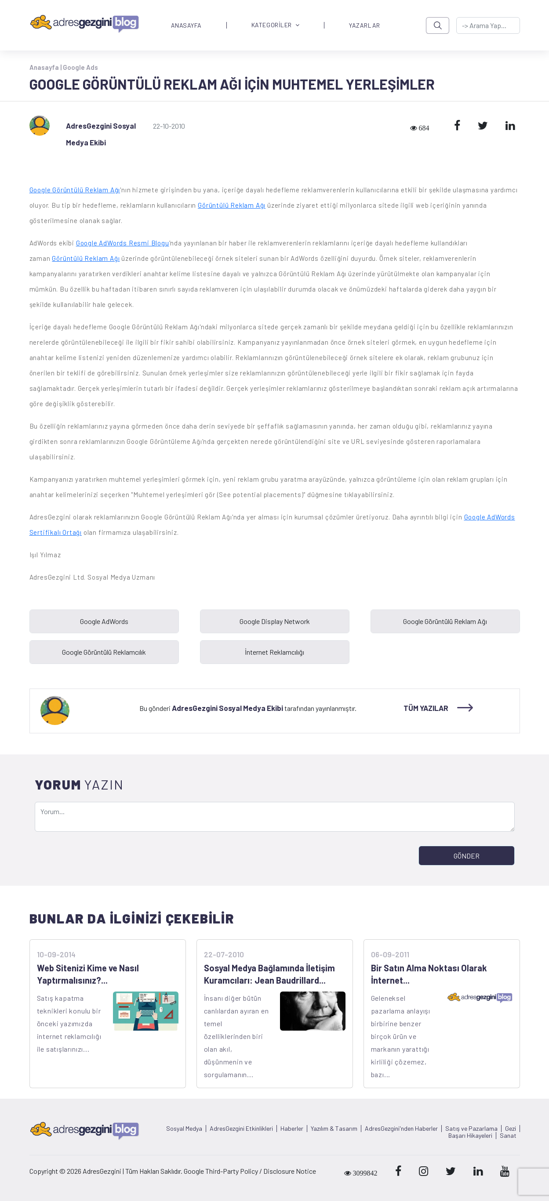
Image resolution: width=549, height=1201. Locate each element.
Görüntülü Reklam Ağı (231, 205)
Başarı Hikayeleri (470, 1135)
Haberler (291, 1128)
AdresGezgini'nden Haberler (401, 1128)
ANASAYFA (186, 25)
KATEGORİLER (275, 25)
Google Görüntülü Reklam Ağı (74, 190)
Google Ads (80, 67)
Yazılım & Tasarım (334, 1128)
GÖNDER (467, 855)
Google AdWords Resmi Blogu (122, 243)
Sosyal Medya (184, 1128)
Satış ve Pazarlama (471, 1128)
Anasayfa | (46, 67)
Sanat (508, 1135)
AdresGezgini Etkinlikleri (241, 1128)
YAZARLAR (364, 25)
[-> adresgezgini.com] (488, 25)
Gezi (510, 1128)
